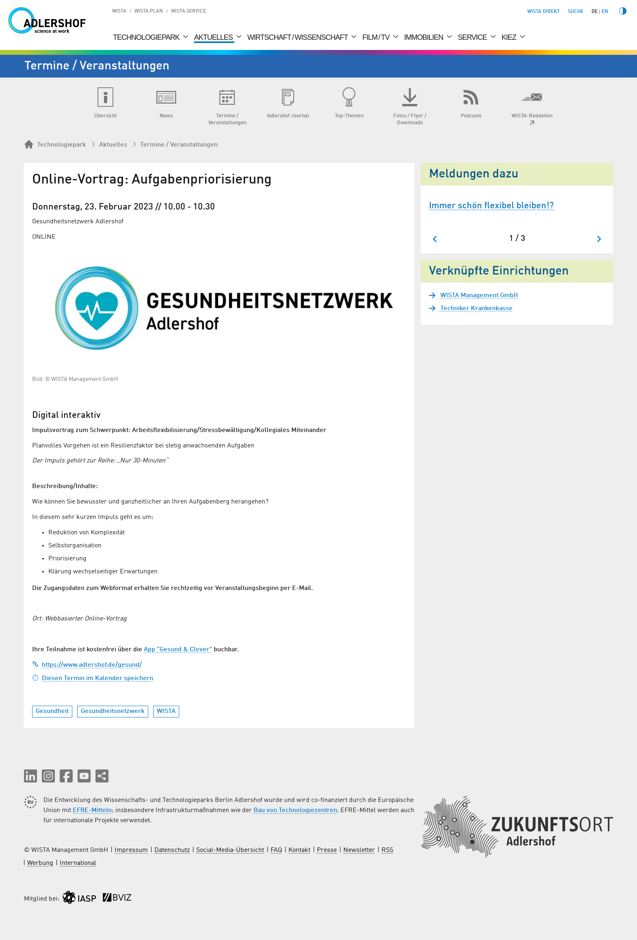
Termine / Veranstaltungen (179, 145)
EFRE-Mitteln (92, 810)
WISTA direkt (543, 11)
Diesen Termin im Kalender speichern (92, 678)
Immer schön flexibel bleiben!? (491, 205)
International (78, 863)
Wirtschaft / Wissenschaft (298, 37)
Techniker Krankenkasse (476, 308)
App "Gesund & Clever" (178, 649)
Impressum (131, 850)
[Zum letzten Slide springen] (435, 239)
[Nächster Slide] (598, 239)
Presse (327, 850)
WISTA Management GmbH (478, 295)
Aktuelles (214, 37)
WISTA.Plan (148, 11)
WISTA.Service (188, 11)
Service (473, 37)
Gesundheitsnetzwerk (113, 711)
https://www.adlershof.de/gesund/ (87, 665)
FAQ (276, 850)
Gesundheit (52, 711)
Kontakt (299, 850)
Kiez (510, 37)
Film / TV (376, 37)
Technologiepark (147, 37)
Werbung (40, 863)
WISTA (119, 11)
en (605, 11)
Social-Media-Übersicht (230, 850)
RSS (387, 850)
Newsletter (359, 850)
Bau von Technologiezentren (295, 810)
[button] (30, 776)
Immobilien (424, 37)
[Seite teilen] (102, 776)
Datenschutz (172, 850)
